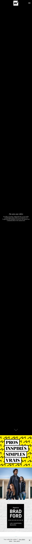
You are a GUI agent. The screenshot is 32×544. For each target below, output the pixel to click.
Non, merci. (17, 541)
